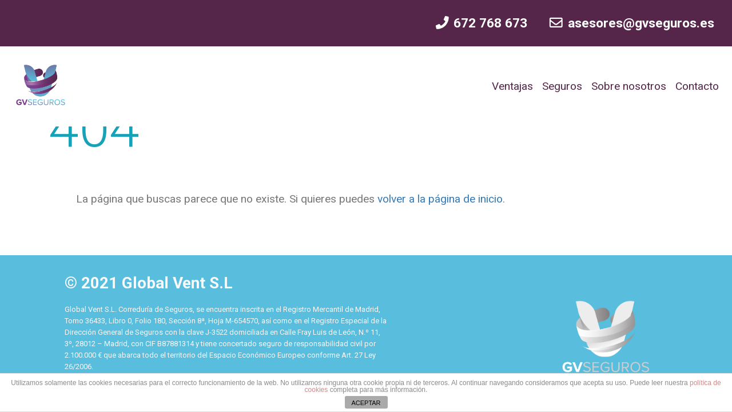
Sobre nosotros (628, 86)
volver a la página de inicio (439, 198)
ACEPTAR (365, 402)
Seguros (562, 86)
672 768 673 (481, 23)
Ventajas (512, 86)
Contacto (697, 86)
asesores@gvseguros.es (631, 23)
